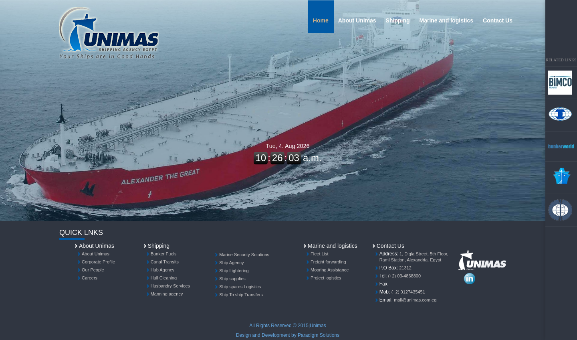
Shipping (398, 20)
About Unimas (357, 20)
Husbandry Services (170, 285)
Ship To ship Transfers (241, 294)
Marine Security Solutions (244, 254)
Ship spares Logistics (240, 286)
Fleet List (320, 253)
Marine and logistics (447, 20)
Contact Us (497, 20)
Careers (89, 277)
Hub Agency (162, 269)
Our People (93, 269)
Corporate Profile (98, 261)
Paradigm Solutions (318, 335)
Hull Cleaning (164, 277)
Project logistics (326, 277)
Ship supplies (232, 278)
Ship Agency (231, 262)
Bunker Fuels (164, 253)
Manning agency (167, 293)
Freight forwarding (328, 261)
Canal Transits (165, 261)
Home (321, 20)
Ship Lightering (233, 270)
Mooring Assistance (330, 269)
